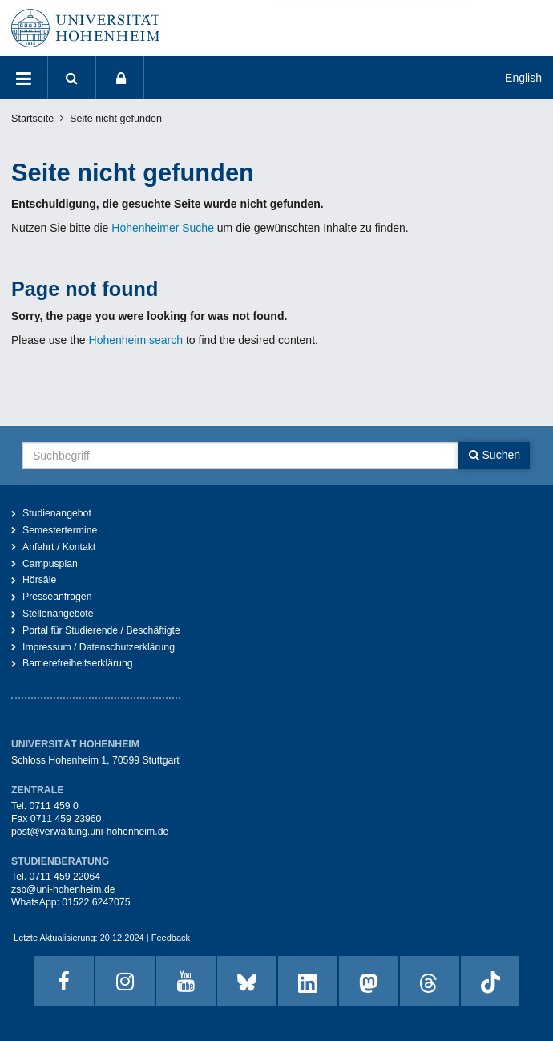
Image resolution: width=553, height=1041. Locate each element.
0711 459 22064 (64, 876)
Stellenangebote (58, 613)
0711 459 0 (53, 806)
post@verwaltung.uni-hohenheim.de (89, 831)
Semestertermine (59, 530)
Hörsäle (39, 579)
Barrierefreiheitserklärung (77, 663)
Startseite (32, 118)
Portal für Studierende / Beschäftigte (101, 630)
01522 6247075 (96, 902)
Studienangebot (56, 513)
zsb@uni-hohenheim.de (63, 889)
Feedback (170, 937)
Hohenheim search (136, 340)
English (523, 77)
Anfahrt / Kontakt (58, 547)
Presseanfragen (57, 596)
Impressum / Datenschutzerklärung (98, 647)
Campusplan (50, 563)
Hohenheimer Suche (162, 227)
